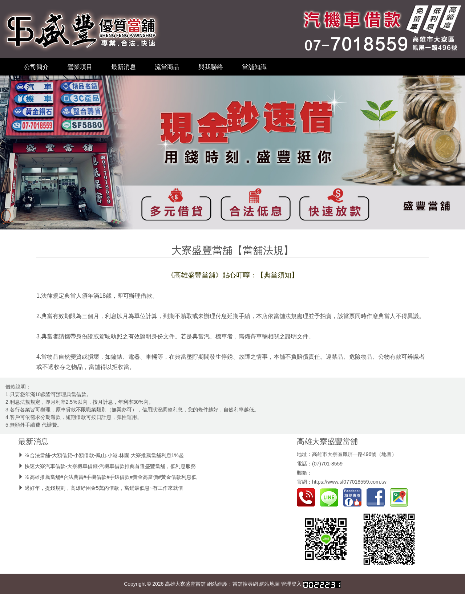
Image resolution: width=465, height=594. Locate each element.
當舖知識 (254, 66)
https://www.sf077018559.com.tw (349, 482)
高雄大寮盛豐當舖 (327, 441)
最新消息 (123, 66)
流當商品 (167, 66)
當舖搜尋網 (245, 584)
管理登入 (291, 584)
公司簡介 (36, 66)
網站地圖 (269, 584)
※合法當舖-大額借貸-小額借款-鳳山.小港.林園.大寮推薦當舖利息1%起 (104, 455)
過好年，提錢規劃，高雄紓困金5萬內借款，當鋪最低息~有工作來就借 (104, 488)
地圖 (386, 454)
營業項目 (80, 66)
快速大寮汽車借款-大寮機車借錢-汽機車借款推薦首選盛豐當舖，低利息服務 (110, 466)
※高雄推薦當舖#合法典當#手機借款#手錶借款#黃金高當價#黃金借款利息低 (111, 477)
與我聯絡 (210, 66)
